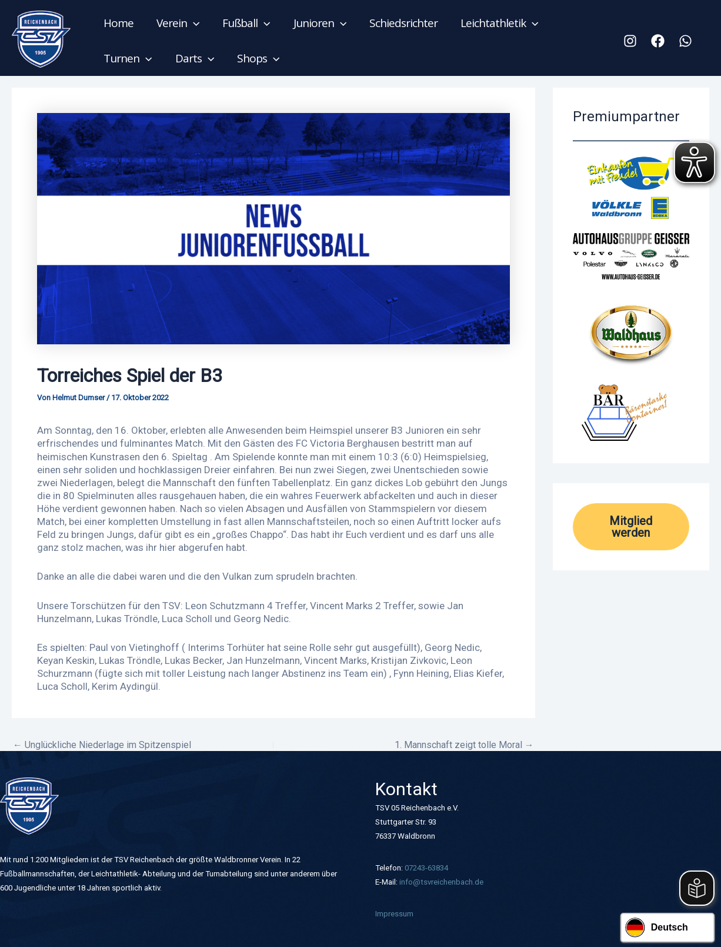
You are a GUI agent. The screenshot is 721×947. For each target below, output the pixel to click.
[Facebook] (658, 41)
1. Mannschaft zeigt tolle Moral (464, 745)
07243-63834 (426, 867)
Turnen (128, 58)
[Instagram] (630, 41)
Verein (177, 23)
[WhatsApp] (685, 41)
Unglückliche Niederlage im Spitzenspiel (102, 745)
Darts (193, 58)
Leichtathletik (496, 23)
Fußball (245, 23)
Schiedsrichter (401, 23)
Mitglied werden (630, 527)
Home (118, 23)
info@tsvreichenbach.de (441, 882)
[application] (192, 23)
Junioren (318, 23)
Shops (257, 58)
